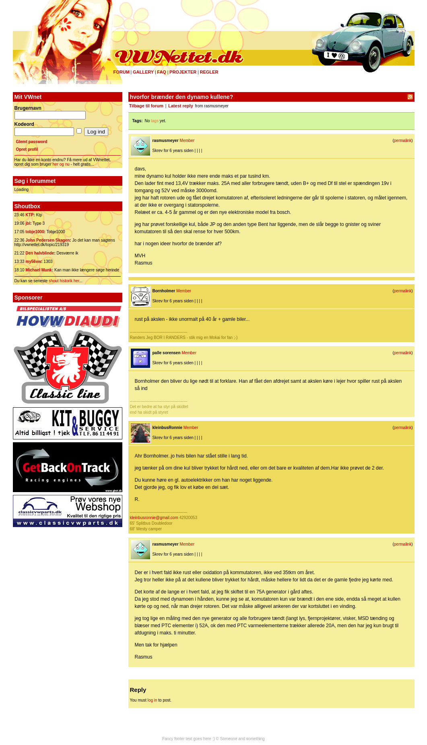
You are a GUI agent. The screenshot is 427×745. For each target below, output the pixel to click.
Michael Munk (38, 270)
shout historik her (64, 281)
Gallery (143, 72)
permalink (402, 140)
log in (152, 700)
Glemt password (31, 142)
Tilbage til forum (146, 105)
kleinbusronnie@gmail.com (154, 517)
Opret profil (27, 149)
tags (155, 121)
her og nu (61, 164)
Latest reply (180, 105)
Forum (121, 72)
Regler (209, 72)
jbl (27, 223)
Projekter (182, 72)
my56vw (33, 261)
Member (186, 140)
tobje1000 (34, 232)
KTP (29, 215)
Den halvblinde (39, 253)
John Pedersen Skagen (47, 240)
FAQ (161, 72)
